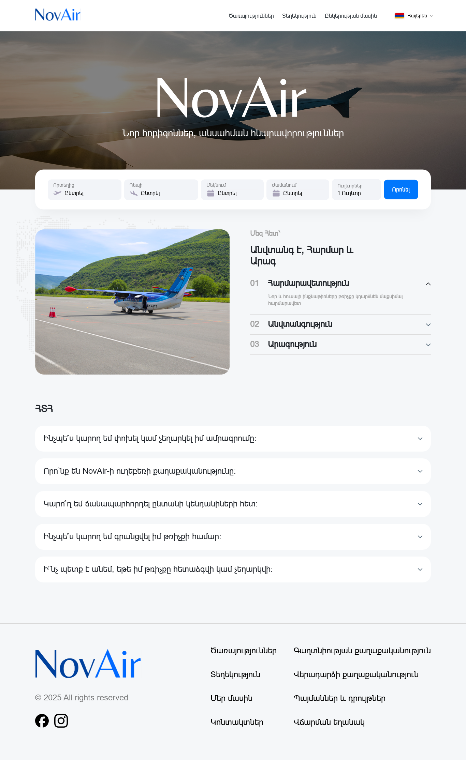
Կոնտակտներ (236, 722)
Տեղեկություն (235, 674)
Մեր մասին (231, 698)
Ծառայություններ (243, 650)
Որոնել (401, 189)
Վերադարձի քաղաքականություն (356, 674)
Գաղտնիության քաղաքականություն (362, 650)
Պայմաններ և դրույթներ (339, 698)
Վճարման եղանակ (329, 722)
